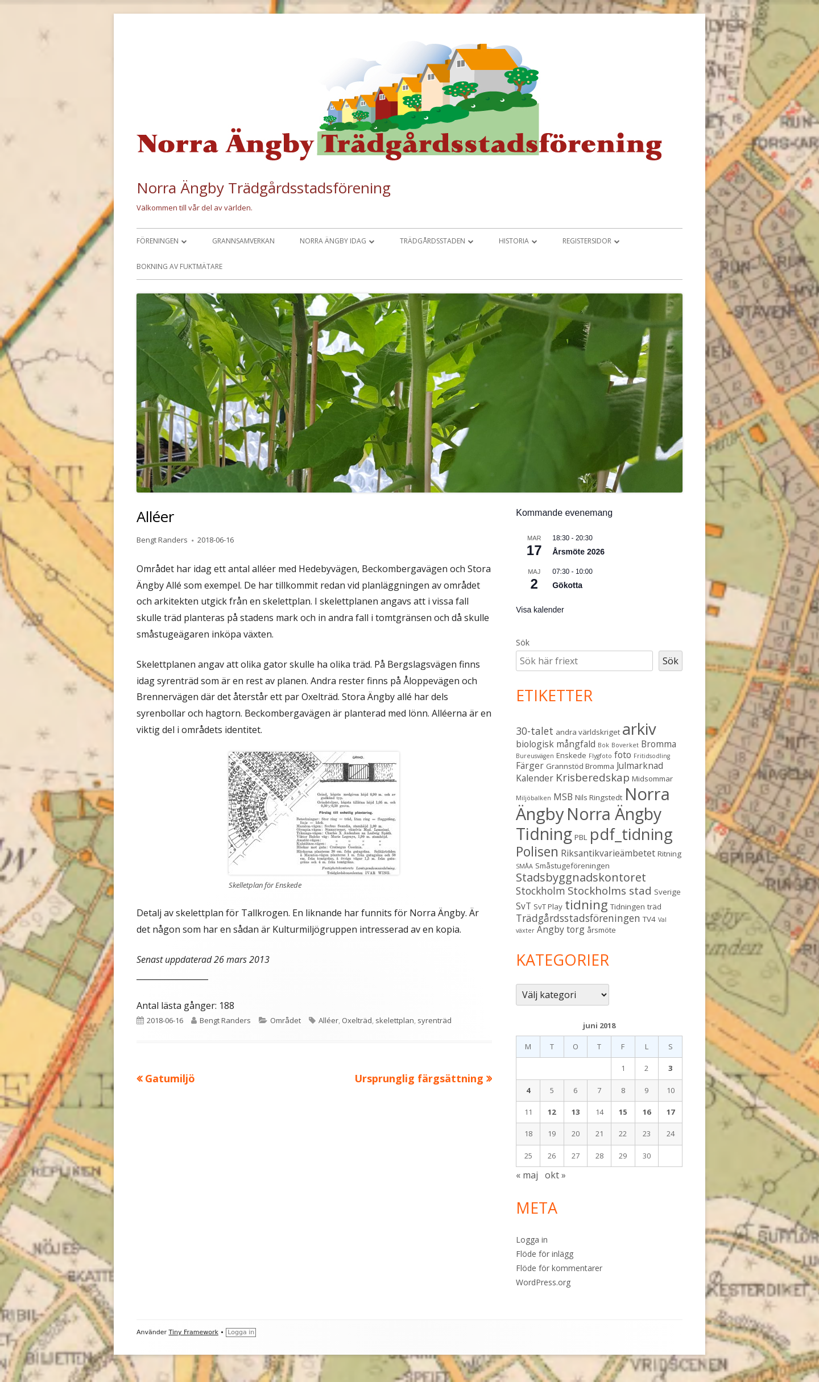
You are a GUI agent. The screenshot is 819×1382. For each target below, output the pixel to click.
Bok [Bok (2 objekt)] (603, 745)
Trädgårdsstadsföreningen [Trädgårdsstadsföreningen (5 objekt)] (578, 918)
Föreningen (157, 241)
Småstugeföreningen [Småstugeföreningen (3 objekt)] (572, 865)
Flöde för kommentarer (559, 1268)
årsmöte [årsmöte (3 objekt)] (601, 930)
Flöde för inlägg (544, 1253)
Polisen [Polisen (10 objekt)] (537, 851)
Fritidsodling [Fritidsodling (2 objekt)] (652, 756)
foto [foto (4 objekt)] (622, 754)
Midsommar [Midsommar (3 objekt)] (652, 778)
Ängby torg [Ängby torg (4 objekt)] (561, 929)
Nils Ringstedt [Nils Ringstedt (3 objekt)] (598, 797)
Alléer (328, 1020)
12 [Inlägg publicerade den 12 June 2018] (552, 1112)
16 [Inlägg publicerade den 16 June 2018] (647, 1112)
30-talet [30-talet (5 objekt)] (534, 731)
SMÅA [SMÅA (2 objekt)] (524, 866)
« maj (527, 1175)
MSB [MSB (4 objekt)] (563, 797)
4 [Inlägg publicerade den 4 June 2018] (528, 1090)
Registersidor (586, 241)
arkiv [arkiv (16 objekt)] (639, 728)
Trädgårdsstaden (432, 241)
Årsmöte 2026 (578, 551)
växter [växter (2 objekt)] (525, 930)
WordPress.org (543, 1282)
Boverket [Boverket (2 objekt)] (625, 745)
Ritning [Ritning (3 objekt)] (669, 854)
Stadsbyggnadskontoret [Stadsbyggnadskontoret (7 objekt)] (581, 877)
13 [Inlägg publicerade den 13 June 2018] (576, 1112)
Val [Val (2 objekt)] (662, 920)
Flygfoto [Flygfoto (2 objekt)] (600, 756)
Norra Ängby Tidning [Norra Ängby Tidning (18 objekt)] (588, 824)
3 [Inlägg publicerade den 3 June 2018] (670, 1068)
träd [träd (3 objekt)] (654, 906)
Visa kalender (540, 609)
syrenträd (434, 1020)
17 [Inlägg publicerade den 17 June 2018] (671, 1112)
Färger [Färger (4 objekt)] (530, 765)
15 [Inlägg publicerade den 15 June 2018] (623, 1112)
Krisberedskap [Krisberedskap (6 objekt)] (593, 777)
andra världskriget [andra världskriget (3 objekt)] (588, 732)
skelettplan (394, 1020)
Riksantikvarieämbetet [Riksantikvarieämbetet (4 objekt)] (608, 853)
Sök (523, 642)
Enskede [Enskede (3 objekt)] (571, 755)
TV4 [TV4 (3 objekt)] (649, 919)
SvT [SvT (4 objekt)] (523, 906)
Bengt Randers (162, 540)
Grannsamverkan (243, 241)
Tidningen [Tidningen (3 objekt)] (627, 906)
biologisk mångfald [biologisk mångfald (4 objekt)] (555, 744)
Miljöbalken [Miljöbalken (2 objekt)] (533, 798)
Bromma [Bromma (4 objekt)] (658, 744)
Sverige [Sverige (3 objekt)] (667, 892)
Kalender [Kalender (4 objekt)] (534, 778)
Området (285, 1020)
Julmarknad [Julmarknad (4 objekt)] (640, 765)
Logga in (532, 1239)
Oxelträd (357, 1020)
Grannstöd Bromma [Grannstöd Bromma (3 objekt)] (580, 766)
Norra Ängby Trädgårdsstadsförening (263, 187)
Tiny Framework (193, 1332)
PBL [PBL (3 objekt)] (581, 837)
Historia (514, 241)
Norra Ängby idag (333, 241)
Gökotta (567, 585)
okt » (555, 1175)
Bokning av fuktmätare (179, 266)
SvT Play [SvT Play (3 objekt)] (547, 906)
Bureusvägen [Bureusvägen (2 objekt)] (535, 756)
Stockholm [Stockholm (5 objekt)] (540, 890)
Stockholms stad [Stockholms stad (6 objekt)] (610, 890)
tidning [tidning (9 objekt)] (586, 904)
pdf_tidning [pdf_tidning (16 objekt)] (631, 834)
